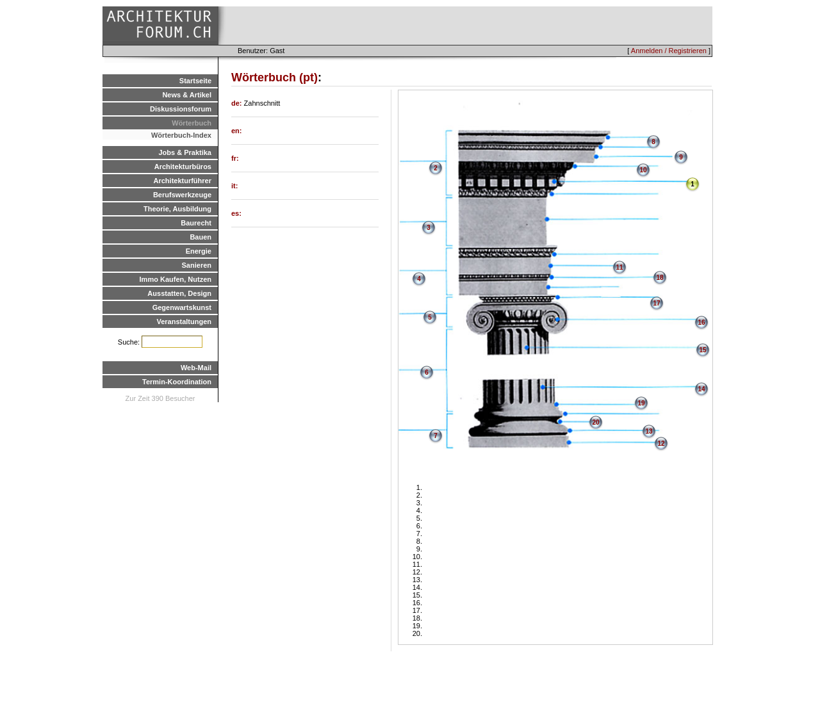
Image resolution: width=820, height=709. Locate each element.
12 (660, 443)
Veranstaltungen (183, 321)
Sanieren (196, 265)
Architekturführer (182, 180)
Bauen (200, 237)
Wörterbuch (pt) (274, 77)
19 (640, 403)
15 (702, 350)
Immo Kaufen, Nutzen (175, 279)
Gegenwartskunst (181, 307)
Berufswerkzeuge (182, 195)
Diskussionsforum (180, 109)
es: (236, 213)
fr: (235, 158)
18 (659, 277)
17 (656, 303)
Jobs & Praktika (184, 152)
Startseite (195, 81)
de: (237, 103)
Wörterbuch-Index (181, 135)
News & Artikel (186, 95)
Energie (198, 251)
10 (642, 170)
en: (236, 130)
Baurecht (196, 223)
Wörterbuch (191, 123)
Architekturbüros (182, 166)
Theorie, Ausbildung (177, 209)
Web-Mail (196, 367)
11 (619, 267)
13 (648, 431)
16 (701, 322)
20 (595, 422)
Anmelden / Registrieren (669, 50)
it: (234, 186)
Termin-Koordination (176, 382)
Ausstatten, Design (179, 293)
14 (701, 389)
